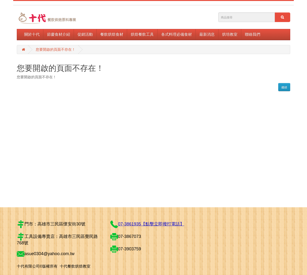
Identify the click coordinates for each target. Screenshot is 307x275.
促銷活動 (85, 34)
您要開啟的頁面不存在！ (55, 49)
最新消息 (207, 34)
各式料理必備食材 (176, 34)
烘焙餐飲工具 (142, 34)
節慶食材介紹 (58, 34)
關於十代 (32, 34)
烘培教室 (229, 34)
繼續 (284, 87)
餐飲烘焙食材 (111, 34)
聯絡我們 (252, 34)
